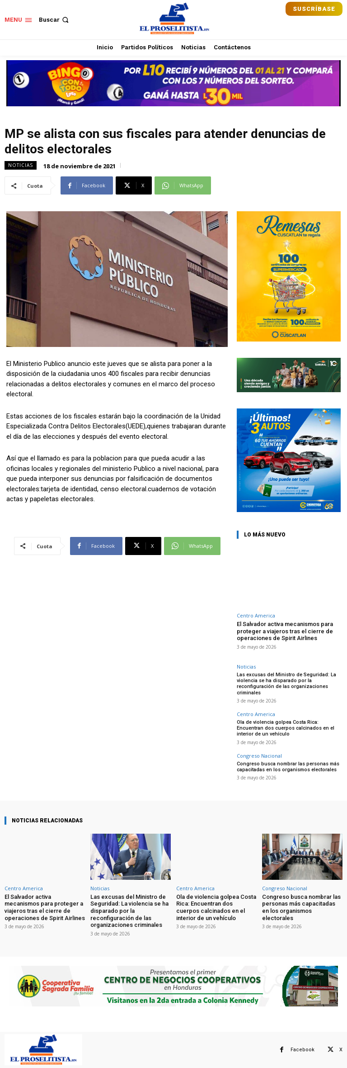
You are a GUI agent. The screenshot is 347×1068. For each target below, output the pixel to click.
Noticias (21, 165)
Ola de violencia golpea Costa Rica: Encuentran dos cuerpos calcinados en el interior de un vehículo (285, 728)
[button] (54, 19)
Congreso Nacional (259, 755)
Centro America (256, 615)
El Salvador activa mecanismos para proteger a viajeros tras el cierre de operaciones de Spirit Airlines (285, 631)
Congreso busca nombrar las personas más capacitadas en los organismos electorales (288, 766)
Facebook (302, 1049)
